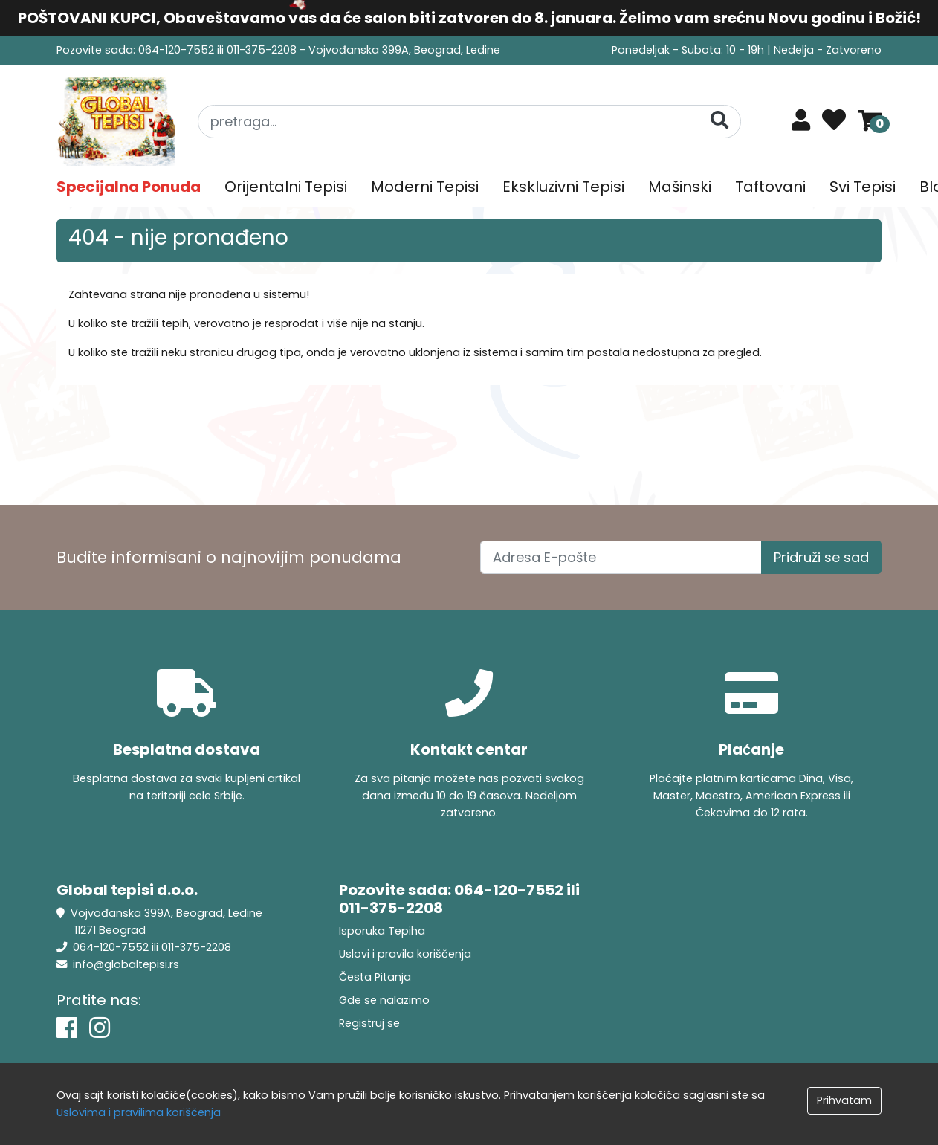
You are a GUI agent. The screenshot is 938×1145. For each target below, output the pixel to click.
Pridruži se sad (821, 557)
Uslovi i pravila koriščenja (405, 953)
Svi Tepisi (862, 186)
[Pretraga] (719, 121)
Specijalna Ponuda (128, 186)
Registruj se (369, 1023)
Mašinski (679, 186)
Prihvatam (844, 1100)
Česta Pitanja (375, 977)
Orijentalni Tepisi (285, 186)
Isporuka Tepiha (382, 930)
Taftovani (770, 186)
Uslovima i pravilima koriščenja (138, 1112)
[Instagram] (99, 1028)
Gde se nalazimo (384, 1000)
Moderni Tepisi (425, 186)
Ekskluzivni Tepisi (563, 186)
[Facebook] (66, 1028)
